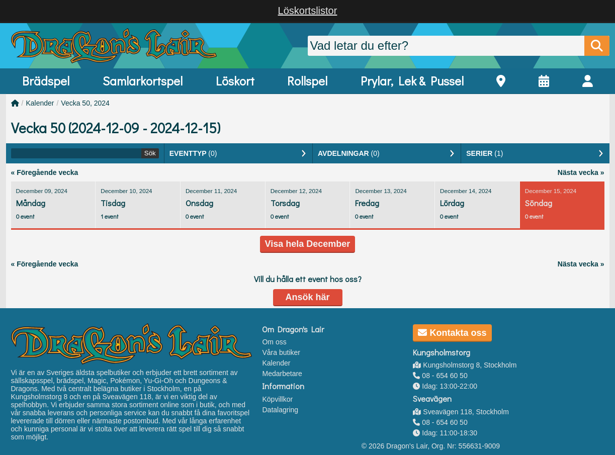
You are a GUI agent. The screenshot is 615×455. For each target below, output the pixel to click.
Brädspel (45, 80)
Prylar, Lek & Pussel (412, 80)
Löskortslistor (307, 10)
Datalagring (280, 410)
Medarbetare (282, 374)
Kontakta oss (452, 333)
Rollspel (307, 80)
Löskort (235, 80)
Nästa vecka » (581, 172)
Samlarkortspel (143, 80)
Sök (150, 153)
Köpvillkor (277, 399)
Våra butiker (281, 352)
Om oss (274, 342)
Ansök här (307, 297)
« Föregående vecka (44, 172)
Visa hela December (307, 244)
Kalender (40, 103)
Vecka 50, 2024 (85, 103)
